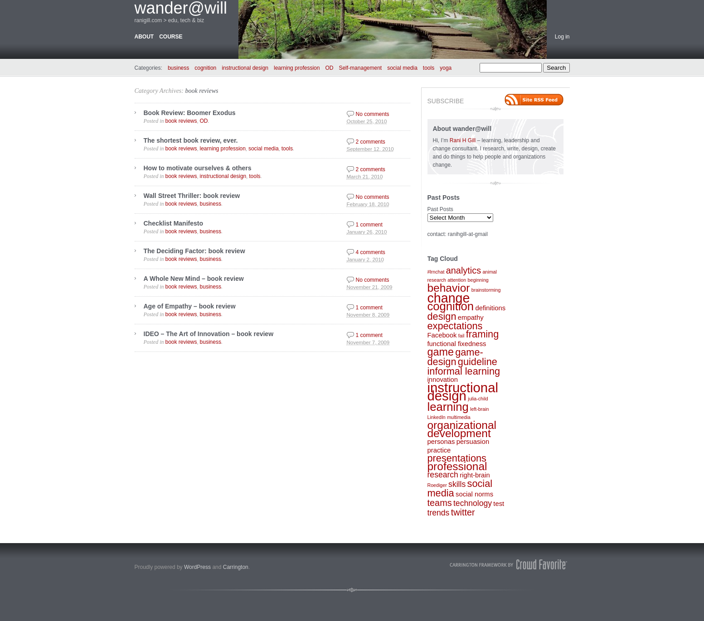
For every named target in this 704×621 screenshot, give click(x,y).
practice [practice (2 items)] (439, 450)
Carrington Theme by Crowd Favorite (508, 564)
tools (428, 68)
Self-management (360, 68)
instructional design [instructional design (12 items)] (463, 391)
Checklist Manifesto (173, 223)
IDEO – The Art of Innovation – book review (209, 333)
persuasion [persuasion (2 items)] (472, 441)
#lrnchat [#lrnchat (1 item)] (436, 271)
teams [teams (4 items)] (439, 503)
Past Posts (440, 209)
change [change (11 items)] (448, 298)
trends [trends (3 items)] (438, 512)
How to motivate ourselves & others (198, 168)
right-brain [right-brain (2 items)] (475, 475)
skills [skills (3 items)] (457, 484)
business (178, 68)
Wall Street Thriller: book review (192, 195)
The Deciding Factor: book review (194, 251)
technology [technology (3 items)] (472, 503)
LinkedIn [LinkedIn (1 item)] (436, 417)
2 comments (370, 142)
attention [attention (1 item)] (456, 280)
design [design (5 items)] (441, 316)
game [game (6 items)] (440, 352)
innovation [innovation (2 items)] (442, 379)
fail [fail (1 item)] (461, 335)
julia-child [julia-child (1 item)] (478, 398)
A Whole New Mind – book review (194, 278)
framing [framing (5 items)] (482, 334)
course (170, 37)
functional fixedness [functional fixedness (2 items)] (456, 343)
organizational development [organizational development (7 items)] (461, 429)
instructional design (245, 68)
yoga (446, 68)
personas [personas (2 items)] (441, 441)
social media (402, 68)
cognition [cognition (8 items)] (450, 306)
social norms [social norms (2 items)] (474, 494)
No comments (372, 114)
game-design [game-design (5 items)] (455, 357)
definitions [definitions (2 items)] (490, 308)
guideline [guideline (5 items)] (477, 361)
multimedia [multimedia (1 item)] (459, 417)
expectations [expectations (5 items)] (455, 326)
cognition (205, 68)
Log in (562, 37)
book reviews (201, 90)
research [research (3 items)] (442, 474)
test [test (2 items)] (498, 503)
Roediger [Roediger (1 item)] (437, 485)
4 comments (370, 252)
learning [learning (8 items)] (448, 406)
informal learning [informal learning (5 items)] (463, 371)
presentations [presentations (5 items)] (456, 458)
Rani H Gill (463, 140)
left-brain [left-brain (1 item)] (479, 409)
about (144, 37)
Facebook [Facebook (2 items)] (442, 335)
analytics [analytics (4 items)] (463, 270)
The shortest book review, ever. (191, 140)
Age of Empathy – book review (190, 306)
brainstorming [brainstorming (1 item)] (486, 290)
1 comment (369, 224)
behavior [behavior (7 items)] (448, 288)
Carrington (235, 567)
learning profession (297, 68)
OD (329, 68)
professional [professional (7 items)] (457, 466)
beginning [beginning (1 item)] (478, 280)
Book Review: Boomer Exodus (190, 112)
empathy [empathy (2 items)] (471, 317)
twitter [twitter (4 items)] (463, 512)
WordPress (197, 567)
